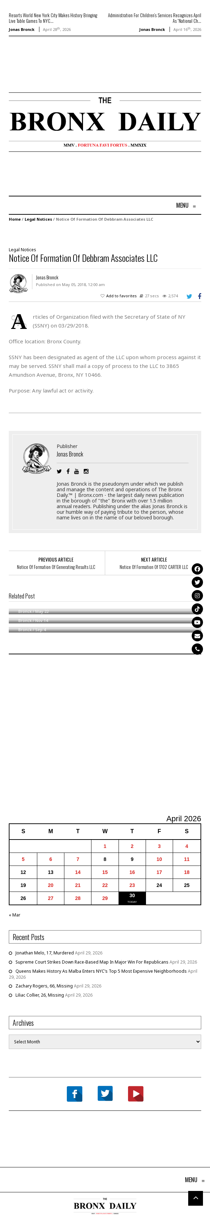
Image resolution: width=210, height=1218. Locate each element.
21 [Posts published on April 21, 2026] (78, 885)
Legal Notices (38, 219)
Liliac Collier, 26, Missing (39, 995)
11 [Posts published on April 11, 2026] (187, 859)
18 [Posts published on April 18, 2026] (187, 872)
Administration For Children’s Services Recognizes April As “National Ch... (154, 18)
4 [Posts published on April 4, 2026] (186, 846)
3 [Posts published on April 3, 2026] (159, 846)
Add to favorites (121, 295)
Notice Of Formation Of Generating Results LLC (56, 566)
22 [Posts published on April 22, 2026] (105, 885)
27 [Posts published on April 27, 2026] (50, 898)
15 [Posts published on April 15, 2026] (105, 872)
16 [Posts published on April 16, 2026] (132, 872)
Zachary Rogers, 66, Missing (44, 986)
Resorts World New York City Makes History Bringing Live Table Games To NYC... (53, 18)
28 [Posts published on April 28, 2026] (78, 898)
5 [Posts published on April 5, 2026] (23, 859)
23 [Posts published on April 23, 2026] (132, 885)
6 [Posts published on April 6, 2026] (50, 859)
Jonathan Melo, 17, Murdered (44, 953)
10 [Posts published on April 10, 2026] (159, 859)
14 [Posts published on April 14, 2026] (78, 872)
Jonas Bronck (21, 29)
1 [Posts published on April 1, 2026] (105, 846)
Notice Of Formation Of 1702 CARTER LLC (154, 566)
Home (15, 219)
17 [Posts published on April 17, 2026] (159, 872)
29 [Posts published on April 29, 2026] (105, 898)
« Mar (14, 915)
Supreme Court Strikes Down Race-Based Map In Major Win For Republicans (91, 962)
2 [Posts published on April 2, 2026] (132, 846)
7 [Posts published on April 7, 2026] (77, 859)
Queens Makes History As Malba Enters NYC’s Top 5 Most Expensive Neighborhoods (101, 971)
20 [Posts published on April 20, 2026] (50, 885)
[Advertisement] (50, 74)
